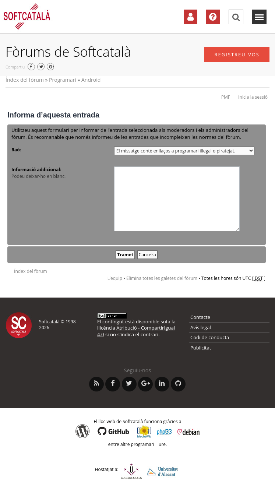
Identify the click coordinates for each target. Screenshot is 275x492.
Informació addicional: (36, 169)
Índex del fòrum (25, 79)
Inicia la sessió (253, 97)
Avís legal (200, 327)
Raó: (16, 150)
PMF (225, 97)
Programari (62, 79)
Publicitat (200, 347)
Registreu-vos (237, 54)
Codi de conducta (209, 337)
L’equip (114, 278)
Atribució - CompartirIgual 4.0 (136, 330)
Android (91, 79)
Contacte (200, 317)
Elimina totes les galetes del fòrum (161, 278)
